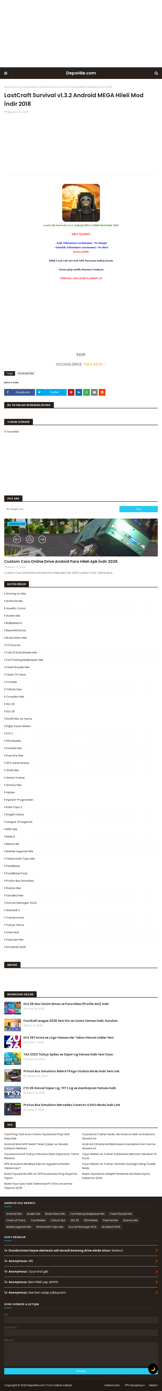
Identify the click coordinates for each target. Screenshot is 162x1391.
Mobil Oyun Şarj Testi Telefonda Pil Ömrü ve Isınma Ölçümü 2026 (38, 1186)
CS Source (13, 645)
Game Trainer (15, 778)
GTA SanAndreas (17, 763)
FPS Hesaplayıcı (135, 1385)
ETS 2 (9, 733)
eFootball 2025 (16, 947)
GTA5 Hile (12, 770)
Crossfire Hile (15, 697)
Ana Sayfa (11, 87)
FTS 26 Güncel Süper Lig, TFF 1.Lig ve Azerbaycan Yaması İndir (69, 1088)
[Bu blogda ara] (61, 509)
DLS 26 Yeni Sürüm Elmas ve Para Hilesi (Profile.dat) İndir (66, 1004)
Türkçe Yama (15, 925)
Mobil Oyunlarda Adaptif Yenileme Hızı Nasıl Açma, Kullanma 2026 (116, 1176)
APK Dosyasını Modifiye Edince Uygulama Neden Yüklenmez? (37, 1166)
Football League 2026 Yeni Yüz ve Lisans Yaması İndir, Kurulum (70, 1021)
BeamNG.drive (16, 630)
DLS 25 (10, 704)
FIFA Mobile (13, 741)
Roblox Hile (13, 888)
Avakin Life (13, 616)
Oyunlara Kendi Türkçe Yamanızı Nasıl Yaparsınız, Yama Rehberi (41, 1156)
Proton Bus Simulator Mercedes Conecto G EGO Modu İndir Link (71, 1105)
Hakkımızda (112, 1385)
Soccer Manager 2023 (82, 1227)
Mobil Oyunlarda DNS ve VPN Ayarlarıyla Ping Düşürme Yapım (40, 1176)
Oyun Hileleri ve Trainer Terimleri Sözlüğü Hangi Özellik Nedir (119, 1166)
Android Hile (28, 87)
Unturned (12, 932)
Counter (11, 682)
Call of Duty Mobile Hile (21, 652)
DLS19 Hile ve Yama (19, 719)
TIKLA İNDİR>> (94, 364)
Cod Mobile (38, 1220)
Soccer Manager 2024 (21, 903)
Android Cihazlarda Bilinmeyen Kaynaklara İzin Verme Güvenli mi (119, 1146)
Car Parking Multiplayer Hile (24, 660)
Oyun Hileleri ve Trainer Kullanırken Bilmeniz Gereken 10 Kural (119, 1156)
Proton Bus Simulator (20, 881)
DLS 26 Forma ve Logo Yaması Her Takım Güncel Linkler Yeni (68, 1037)
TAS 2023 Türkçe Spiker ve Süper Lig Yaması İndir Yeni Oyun (68, 1054)
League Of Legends (19, 822)
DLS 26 (10, 711)
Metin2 (10, 837)
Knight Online (15, 814)
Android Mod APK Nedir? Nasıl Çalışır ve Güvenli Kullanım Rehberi (36, 1146)
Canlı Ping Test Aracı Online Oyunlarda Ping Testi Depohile (37, 1136)
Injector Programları (19, 800)
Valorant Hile (14, 940)
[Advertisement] (81, 33)
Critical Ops (14, 689)
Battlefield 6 (14, 623)
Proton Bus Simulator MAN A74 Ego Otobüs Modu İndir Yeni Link (71, 1071)
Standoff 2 (13, 910)
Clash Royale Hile (18, 667)
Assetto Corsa (15, 608)
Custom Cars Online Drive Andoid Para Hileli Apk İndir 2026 (61, 561)
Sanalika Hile (14, 895)
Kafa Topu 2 (14, 807)
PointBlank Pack (16, 873)
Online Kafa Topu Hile (20, 859)
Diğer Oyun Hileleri (18, 726)
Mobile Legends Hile (19, 851)
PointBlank (13, 866)
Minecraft (12, 844)
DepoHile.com (81, 73)
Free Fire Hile (14, 756)
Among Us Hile (16, 594)
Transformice (15, 918)
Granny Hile (14, 785)
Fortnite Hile (14, 748)
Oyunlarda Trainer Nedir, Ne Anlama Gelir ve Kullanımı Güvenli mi (118, 1136)
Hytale (10, 792)
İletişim (153, 1385)
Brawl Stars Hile (16, 638)
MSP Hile (11, 829)
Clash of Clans (16, 675)
